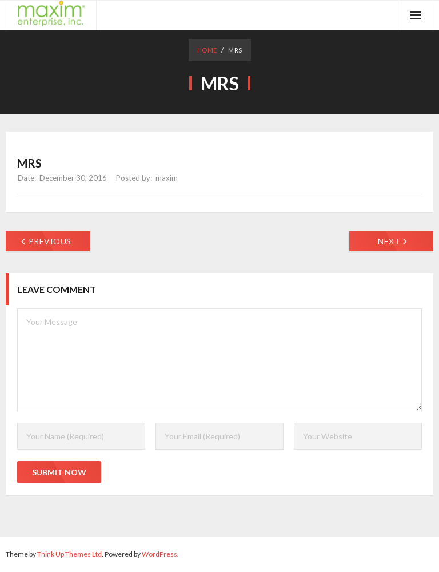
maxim (166, 177)
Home (207, 50)
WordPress (159, 554)
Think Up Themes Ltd (69, 554)
